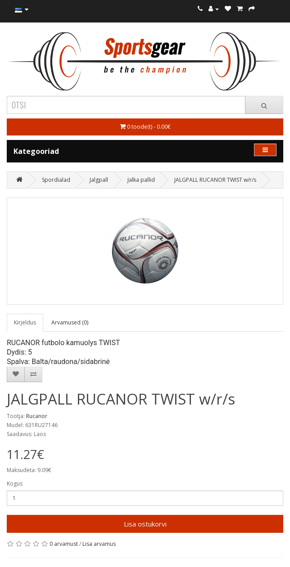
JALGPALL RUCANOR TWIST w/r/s (215, 180)
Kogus (15, 483)
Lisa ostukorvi (145, 523)
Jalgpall (99, 180)
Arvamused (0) (69, 322)
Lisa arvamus (99, 544)
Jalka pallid (141, 180)
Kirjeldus (25, 322)
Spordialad (56, 180)
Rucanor (36, 416)
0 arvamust (64, 544)
